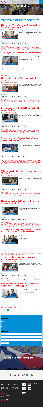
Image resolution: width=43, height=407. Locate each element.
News (6, 99)
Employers (7, 46)
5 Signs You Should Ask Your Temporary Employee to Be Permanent (18, 258)
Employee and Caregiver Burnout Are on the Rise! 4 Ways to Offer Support (20, 284)
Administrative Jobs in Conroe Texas (21, 100)
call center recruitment (13, 162)
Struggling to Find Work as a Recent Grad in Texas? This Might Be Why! (19, 139)
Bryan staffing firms (7, 47)
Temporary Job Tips (12, 226)
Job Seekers (7, 159)
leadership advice (28, 132)
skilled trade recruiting (20, 133)
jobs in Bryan (11, 103)
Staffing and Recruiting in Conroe (10, 74)
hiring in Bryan (16, 131)
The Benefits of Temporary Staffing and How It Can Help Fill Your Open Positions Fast (21, 230)
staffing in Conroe (36, 196)
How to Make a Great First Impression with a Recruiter (20, 79)
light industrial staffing (23, 252)
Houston (3, 393)
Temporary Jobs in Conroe (30, 226)
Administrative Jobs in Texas (33, 100)
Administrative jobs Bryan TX (9, 100)
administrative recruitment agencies (19, 193)
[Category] (21, 340)
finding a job (10, 102)
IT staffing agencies (14, 252)
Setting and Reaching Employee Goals (20, 48)
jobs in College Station (14, 164)
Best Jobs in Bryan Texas (12, 101)
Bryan (13, 383)
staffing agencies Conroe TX (28, 165)
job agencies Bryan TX (35, 102)
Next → (13, 310)
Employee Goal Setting (15, 47)
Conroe (3, 383)
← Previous (4, 310)
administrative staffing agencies (31, 193)
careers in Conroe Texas (21, 162)
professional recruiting (12, 133)
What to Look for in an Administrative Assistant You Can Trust (21, 172)
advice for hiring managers (8, 279)
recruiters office (16, 103)
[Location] (21, 337)
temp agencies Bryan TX (14, 49)
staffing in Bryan (30, 196)
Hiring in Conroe (22, 131)
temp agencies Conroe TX (23, 49)
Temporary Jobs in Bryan (21, 226)
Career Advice (32, 223)
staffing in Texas (22, 103)
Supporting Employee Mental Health (22, 74)
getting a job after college (14, 163)
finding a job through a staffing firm (19, 102)
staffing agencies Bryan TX (29, 133)
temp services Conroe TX (36, 225)
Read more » (30, 33)
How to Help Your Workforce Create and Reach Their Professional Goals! (21, 26)
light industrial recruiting (35, 132)
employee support (7, 306)
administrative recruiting (8, 130)
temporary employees (5, 226)
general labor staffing (9, 131)
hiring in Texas (27, 131)
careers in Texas (28, 162)
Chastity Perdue (14, 29)
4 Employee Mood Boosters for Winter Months (21, 52)
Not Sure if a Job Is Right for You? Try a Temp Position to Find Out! (20, 202)
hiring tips (24, 195)
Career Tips (37, 223)
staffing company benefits (31, 252)
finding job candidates (26, 194)
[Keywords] (21, 334)
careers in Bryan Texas (5, 224)
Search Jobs (5, 342)
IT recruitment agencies (34, 131)
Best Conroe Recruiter (24, 130)
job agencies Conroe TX (20, 132)
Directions (3, 389)
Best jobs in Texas (29, 101)
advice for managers (16, 130)
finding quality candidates (35, 194)
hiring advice (3, 195)
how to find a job (28, 102)
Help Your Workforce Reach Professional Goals (28, 47)
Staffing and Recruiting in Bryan (32, 48)
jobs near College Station (22, 164)
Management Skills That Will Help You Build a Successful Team (20, 109)
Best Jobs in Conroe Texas (21, 101)
